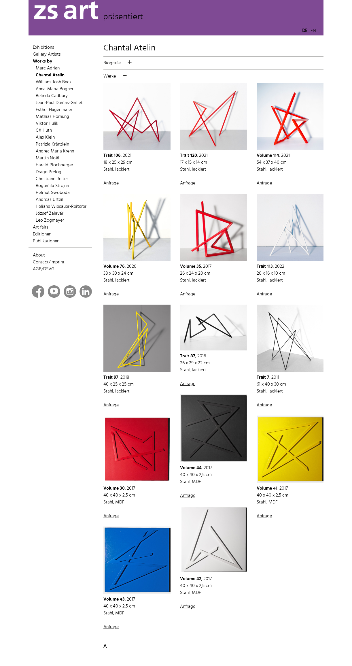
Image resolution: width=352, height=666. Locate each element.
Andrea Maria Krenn (55, 151)
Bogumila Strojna (52, 186)
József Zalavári (50, 213)
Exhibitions (43, 47)
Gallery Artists (47, 54)
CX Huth (44, 130)
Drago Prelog (48, 172)
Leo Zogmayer (50, 220)
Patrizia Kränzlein (52, 144)
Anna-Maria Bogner (54, 89)
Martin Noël (47, 158)
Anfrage (111, 183)
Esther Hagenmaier (54, 110)
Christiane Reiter (52, 179)
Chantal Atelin (50, 75)
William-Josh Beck (53, 82)
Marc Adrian (48, 68)
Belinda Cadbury (52, 96)
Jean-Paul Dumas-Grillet (59, 103)
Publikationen (46, 241)
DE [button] (304, 31)
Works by (42, 61)
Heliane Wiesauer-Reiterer (61, 206)
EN (313, 31)
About (39, 255)
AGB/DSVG (43, 269)
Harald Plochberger (54, 165)
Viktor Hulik (47, 123)
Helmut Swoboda (53, 193)
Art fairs (40, 227)
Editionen (42, 234)
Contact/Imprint (49, 262)
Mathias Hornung (52, 116)
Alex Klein (45, 137)
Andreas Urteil (49, 199)
